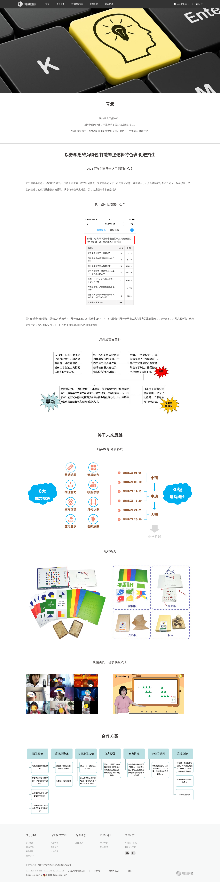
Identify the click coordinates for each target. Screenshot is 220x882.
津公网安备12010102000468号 (55, 875)
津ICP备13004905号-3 (34, 875)
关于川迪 (60, 4)
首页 (47, 4)
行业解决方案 (77, 4)
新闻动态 (94, 4)
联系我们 (109, 4)
